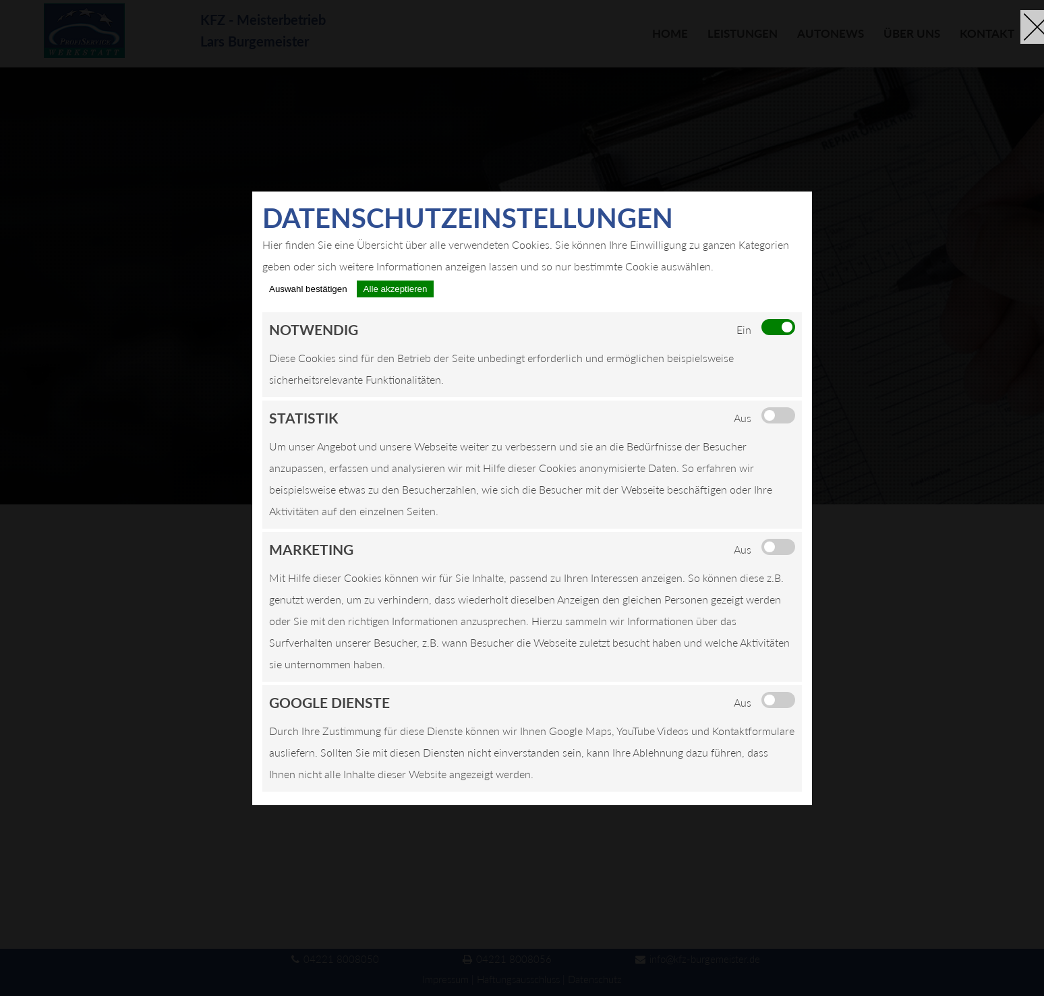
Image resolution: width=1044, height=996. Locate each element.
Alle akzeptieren (396, 289)
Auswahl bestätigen (308, 289)
